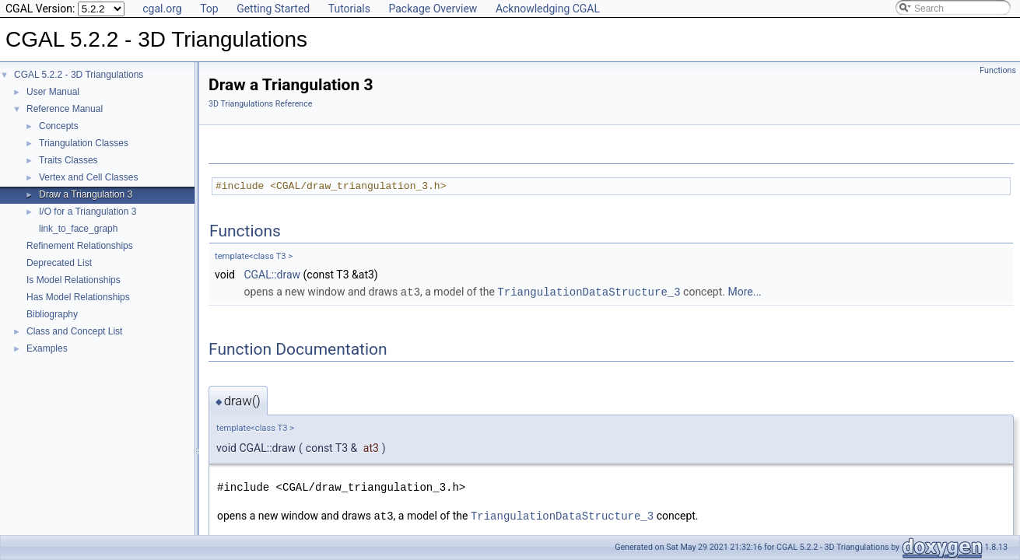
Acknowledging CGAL (548, 8)
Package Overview (432, 8)
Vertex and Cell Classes (88, 177)
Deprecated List (59, 262)
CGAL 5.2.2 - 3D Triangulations (78, 74)
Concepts (59, 126)
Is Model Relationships (73, 280)
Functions (998, 70)
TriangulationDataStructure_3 (588, 291)
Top (209, 8)
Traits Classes (68, 160)
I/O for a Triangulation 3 (87, 211)
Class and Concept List (74, 331)
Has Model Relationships (78, 297)
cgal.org (161, 8)
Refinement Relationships (79, 245)
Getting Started (273, 8)
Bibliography (52, 314)
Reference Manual (64, 108)
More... (744, 291)
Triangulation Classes (83, 143)
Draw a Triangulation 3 (85, 194)
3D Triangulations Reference (260, 104)
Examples (47, 348)
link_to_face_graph (78, 228)
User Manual (52, 91)
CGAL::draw (272, 274)
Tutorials (349, 8)
